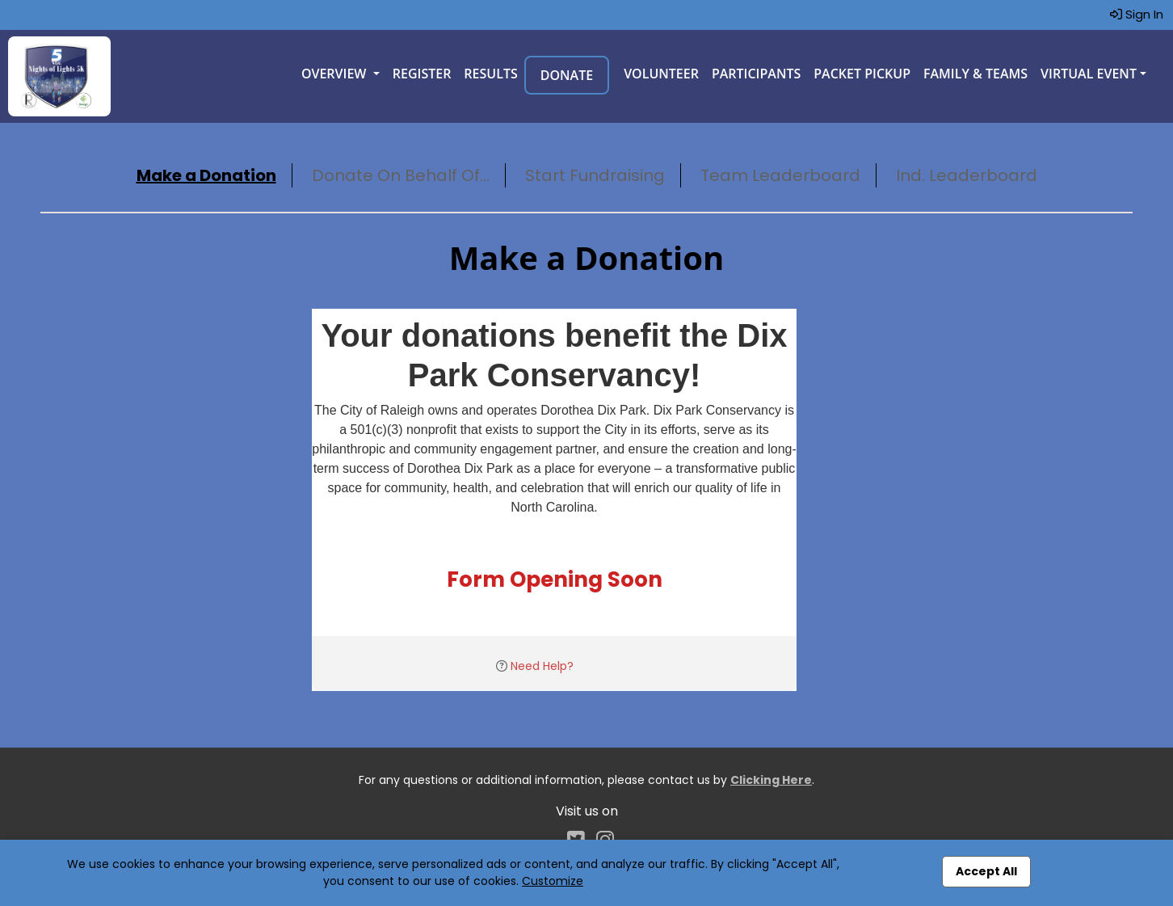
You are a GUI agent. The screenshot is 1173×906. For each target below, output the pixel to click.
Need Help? (542, 666)
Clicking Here (771, 780)
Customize (552, 881)
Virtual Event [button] (1089, 73)
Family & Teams (975, 73)
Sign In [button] (1136, 14)
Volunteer (661, 73)
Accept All (986, 871)
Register (422, 73)
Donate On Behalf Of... (401, 175)
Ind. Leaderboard (966, 175)
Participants (756, 73)
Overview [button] (335, 73)
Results (490, 73)
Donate (566, 75)
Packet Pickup (862, 73)
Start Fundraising (595, 175)
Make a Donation (206, 175)
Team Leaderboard (780, 175)
